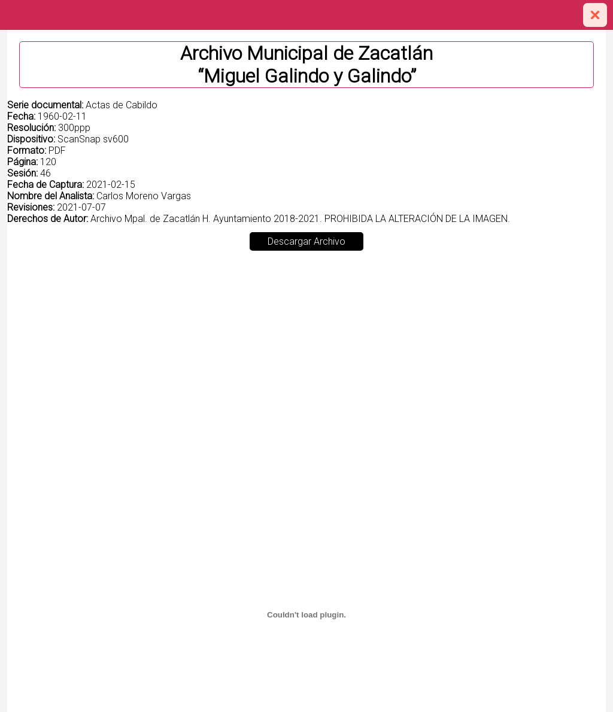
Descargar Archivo (306, 241)
